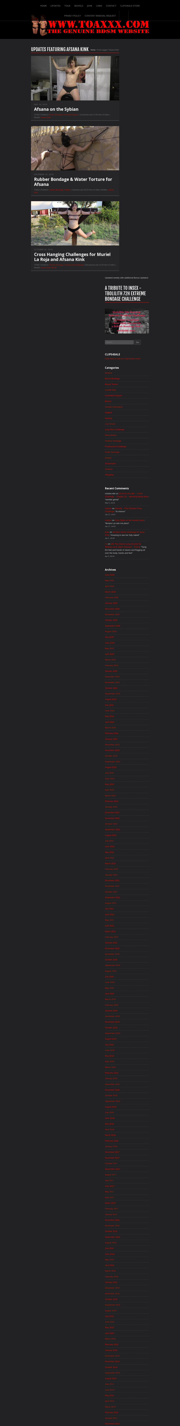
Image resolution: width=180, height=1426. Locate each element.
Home (33, 4)
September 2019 (124, 824)
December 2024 (123, 461)
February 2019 (123, 864)
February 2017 (123, 1003)
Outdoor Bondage (45, 194)
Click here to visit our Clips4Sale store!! (134, 136)
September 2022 (124, 616)
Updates (45, 4)
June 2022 (121, 634)
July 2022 (120, 628)
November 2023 (123, 536)
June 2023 (121, 565)
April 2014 (120, 1199)
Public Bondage (123, 232)
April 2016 (120, 1060)
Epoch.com (145, 1364)
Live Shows (121, 203)
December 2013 (123, 1222)
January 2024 (122, 524)
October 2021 (122, 680)
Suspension (121, 243)
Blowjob (119, 151)
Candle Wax (121, 168)
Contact (101, 4)
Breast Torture (122, 163)
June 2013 (121, 1256)
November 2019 (123, 812)
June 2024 (121, 495)
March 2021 (121, 720)
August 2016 (122, 1037)
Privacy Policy (141, 4)
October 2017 (122, 957)
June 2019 (121, 841)
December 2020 (123, 738)
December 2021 (123, 668)
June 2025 (121, 426)
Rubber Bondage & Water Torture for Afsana (62, 186)
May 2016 (120, 1055)
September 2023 (124, 547)
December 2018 (123, 876)
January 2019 (122, 870)
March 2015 (121, 1135)
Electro (119, 180)
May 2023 (120, 570)
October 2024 (122, 472)
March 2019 (121, 859)
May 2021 (120, 709)
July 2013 (120, 1251)
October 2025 (122, 403)
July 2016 (120, 1043)
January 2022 (122, 663)
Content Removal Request (90, 15)
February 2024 (123, 518)
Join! (79, 4)
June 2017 (121, 980)
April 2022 (120, 645)
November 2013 (123, 1228)
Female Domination (125, 186)
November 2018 (123, 882)
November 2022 (123, 605)
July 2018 (120, 905)
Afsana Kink (35, 122)
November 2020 (123, 743)
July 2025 (120, 420)
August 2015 (122, 1107)
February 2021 (123, 726)
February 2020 (123, 795)
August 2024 (122, 484)
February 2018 (123, 934)
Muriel (43, 272)
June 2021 (121, 703)
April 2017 (120, 991)
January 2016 (122, 1078)
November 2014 (123, 1158)
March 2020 (121, 789)
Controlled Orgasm (60, 119)
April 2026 (120, 369)
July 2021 (120, 697)
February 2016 (123, 1072)
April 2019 (120, 853)
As (117, 325)
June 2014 (121, 1187)
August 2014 (122, 1176)
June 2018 (121, 910)
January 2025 (122, 455)
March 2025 (121, 443)
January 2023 (122, 593)
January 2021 (122, 732)
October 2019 (122, 818)
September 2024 (124, 478)
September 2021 (124, 686)
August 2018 (122, 899)
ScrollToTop (90, 1399)
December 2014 (123, 1153)
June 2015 (121, 1118)
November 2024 (123, 467)
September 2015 (124, 1101)
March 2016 (121, 1066)
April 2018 (120, 922)
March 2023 (121, 582)
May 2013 (120, 1262)
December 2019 (123, 807)
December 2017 (123, 945)
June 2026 (121, 357)
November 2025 (123, 397)
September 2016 (124, 1032)
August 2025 (122, 415)
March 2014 (121, 1205)
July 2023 (120, 559)
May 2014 (120, 1193)
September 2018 (124, 893)
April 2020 (120, 784)
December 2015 (123, 1083)
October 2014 (122, 1164)
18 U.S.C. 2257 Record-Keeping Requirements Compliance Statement (101, 1414)
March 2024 (121, 513)
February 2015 (123, 1141)
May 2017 (120, 985)
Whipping (120, 255)
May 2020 (120, 778)
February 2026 (123, 380)
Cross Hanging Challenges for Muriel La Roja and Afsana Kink (61, 261)
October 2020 (122, 749)
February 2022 (123, 657)
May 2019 (120, 847)
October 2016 (122, 1026)
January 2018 (122, 939)
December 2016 (123, 1014)
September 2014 (124, 1170)
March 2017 (121, 997)
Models (68, 4)
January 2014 (122, 1216)
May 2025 (120, 432)
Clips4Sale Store (120, 4)
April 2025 (120, 438)
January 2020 (122, 801)
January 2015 (122, 1147)
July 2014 (120, 1181)
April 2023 (120, 576)
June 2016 (121, 1049)
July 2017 (120, 974)
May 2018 (120, 916)
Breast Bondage (44, 119)
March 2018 (121, 928)
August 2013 (122, 1245)
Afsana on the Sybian (45, 113)
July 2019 (120, 836)
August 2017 (122, 968)
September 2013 (124, 1239)
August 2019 (122, 830)
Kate (118, 313)
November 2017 (123, 951)
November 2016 (123, 1020)
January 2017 (122, 1009)
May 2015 (120, 1124)
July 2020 (120, 766)
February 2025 (123, 449)
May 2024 (120, 501)
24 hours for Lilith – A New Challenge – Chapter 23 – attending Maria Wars (135, 277)
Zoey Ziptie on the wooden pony (141, 301)
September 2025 (124, 409)
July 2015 (120, 1112)
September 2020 (124, 755)
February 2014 (123, 1210)
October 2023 (122, 541)
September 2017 (124, 962)
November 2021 (123, 674)
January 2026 (122, 386)
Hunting (119, 197)
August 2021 (122, 691)
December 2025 (123, 392)
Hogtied (119, 191)
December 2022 (123, 599)
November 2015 (123, 1089)
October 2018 (122, 887)
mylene (119, 289)
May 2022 (120, 639)
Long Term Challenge (126, 209)
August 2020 (122, 761)
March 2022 (121, 651)
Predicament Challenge (63, 269)
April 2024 (120, 507)
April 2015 (120, 1130)
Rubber (56, 194)
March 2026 (121, 374)
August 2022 (122, 622)
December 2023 (123, 530)
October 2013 (122, 1233)
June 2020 (121, 772)
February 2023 (123, 588)
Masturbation (122, 214)
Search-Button (113, 15)
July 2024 (120, 490)
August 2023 (122, 553)
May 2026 (120, 363)
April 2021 (120, 714)
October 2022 (122, 611)
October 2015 (122, 1095)
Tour (57, 4)
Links (89, 4)
